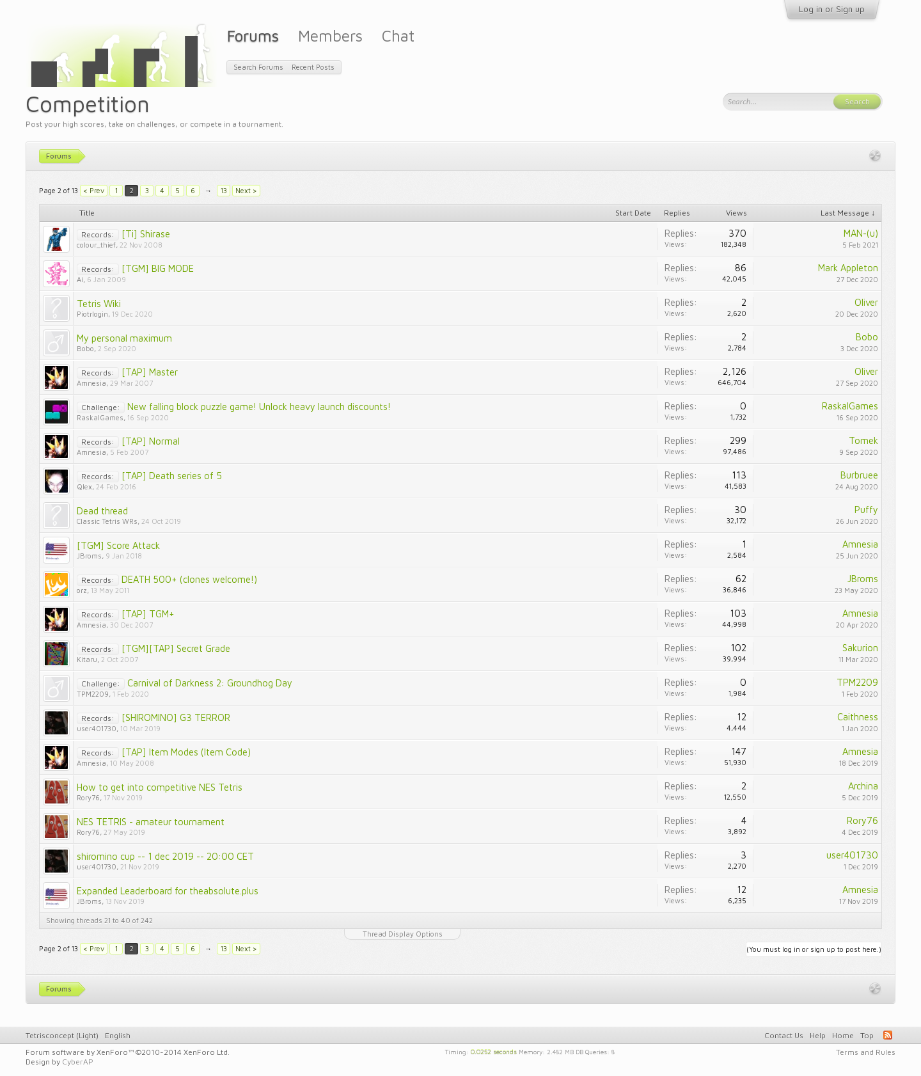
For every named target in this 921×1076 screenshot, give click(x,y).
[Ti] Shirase (146, 233)
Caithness (857, 716)
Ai (80, 279)
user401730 (96, 728)
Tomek (863, 440)
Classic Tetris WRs (107, 521)
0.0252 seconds (494, 1051)
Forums (253, 35)
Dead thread (102, 510)
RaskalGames (100, 417)
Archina (863, 785)
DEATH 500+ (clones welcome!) (189, 579)
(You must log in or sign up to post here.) (813, 949)
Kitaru (87, 659)
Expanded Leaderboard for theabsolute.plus (167, 890)
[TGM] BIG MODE (158, 268)
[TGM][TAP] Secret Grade (176, 648)
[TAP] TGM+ (148, 613)
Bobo (85, 348)
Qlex (84, 486)
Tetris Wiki (99, 303)
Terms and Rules (865, 1052)
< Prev (93, 190)
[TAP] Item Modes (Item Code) (186, 752)
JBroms (89, 555)
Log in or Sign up (832, 9)
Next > (246, 190)
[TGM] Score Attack (118, 545)
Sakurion (860, 647)
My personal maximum (124, 338)
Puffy (866, 509)
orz (82, 590)
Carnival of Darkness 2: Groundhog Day (209, 682)
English (117, 1035)
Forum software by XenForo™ (128, 1052)
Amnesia (91, 383)
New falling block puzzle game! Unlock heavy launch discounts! (259, 406)
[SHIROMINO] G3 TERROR (176, 717)
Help (818, 1035)
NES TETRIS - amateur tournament (150, 821)
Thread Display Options (403, 934)
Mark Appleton (848, 267)
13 (224, 190)
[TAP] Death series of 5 (172, 475)
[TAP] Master (150, 372)
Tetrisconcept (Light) (62, 1035)
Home (843, 1035)
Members (330, 35)
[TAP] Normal (151, 441)
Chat (398, 35)
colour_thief (96, 245)
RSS (887, 1035)
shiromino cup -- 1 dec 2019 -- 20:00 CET (165, 856)
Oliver (866, 302)
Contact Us (783, 1035)
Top (867, 1035)
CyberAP (77, 1061)
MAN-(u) (861, 233)
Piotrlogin (92, 314)
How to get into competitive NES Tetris (159, 787)
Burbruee (859, 475)
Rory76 (88, 797)
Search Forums (258, 67)
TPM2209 (93, 694)
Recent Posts (313, 67)
